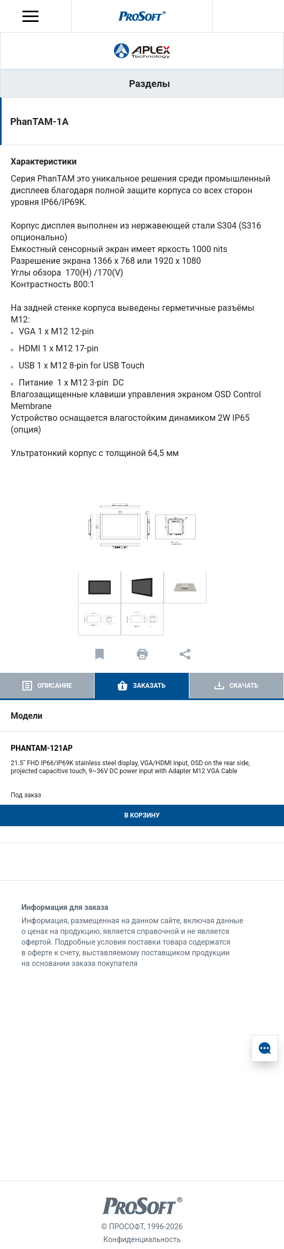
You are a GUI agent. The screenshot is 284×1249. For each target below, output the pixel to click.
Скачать (243, 685)
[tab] (47, 685)
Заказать (149, 685)
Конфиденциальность (141, 1239)
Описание (54, 685)
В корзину (141, 815)
